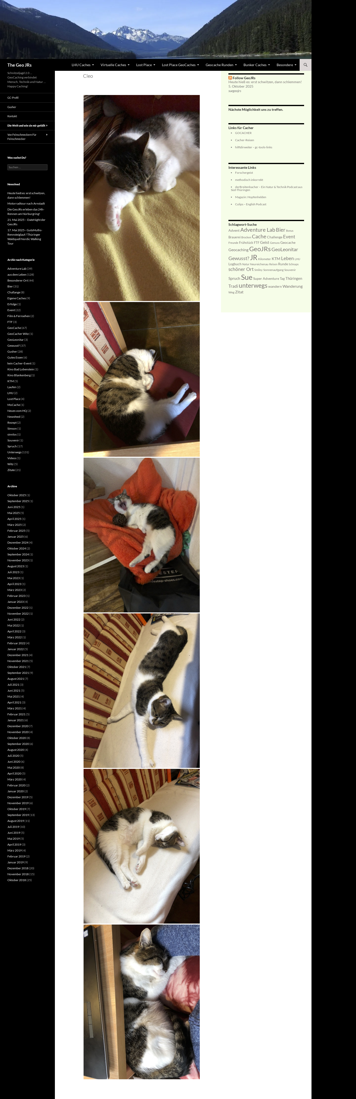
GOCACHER (243, 133)
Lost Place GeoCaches (179, 65)
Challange (13, 292)
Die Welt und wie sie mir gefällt (26, 125)
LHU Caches (81, 65)
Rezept (12, 422)
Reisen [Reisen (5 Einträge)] (273, 264)
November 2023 (18, 560)
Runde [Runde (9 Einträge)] (283, 264)
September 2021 (18, 673)
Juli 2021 (13, 684)
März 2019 (14, 850)
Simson (12, 428)
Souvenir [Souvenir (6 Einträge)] (290, 269)
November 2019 (18, 803)
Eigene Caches (16, 298)
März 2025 (14, 525)
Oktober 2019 (16, 809)
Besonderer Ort (17, 280)
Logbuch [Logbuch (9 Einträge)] (235, 264)
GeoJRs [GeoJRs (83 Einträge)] (260, 249)
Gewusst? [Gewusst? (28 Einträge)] (238, 258)
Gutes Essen (15, 357)
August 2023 (15, 566)
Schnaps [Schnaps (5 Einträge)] (294, 264)
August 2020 (15, 750)
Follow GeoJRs (244, 78)
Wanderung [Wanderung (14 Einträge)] (293, 286)
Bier (10, 286)
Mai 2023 (13, 578)
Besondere (285, 65)
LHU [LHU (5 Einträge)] (297, 259)
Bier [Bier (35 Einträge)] (280, 230)
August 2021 (15, 679)
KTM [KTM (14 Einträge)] (276, 258)
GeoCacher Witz (18, 334)
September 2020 (18, 744)
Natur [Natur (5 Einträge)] (245, 264)
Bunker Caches (255, 65)
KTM (10, 381)
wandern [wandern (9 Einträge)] (275, 286)
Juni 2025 (13, 507)
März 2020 (14, 779)
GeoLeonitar (15, 339)
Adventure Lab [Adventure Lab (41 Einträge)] (257, 229)
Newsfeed (13, 416)
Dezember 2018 (17, 868)
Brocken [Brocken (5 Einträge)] (246, 237)
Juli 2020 (13, 756)
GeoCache (14, 328)
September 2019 (18, 815)
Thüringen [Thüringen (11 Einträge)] (294, 278)
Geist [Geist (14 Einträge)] (264, 242)
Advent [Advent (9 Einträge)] (234, 230)
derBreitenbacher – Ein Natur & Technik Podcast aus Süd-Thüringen (266, 188)
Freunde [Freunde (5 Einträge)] (233, 242)
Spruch (12, 446)
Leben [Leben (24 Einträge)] (287, 258)
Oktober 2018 (16, 880)
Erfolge (12, 304)
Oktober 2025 (16, 495)
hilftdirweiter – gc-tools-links (253, 147)
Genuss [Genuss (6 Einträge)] (275, 242)
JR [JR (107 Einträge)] (253, 257)
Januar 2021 (15, 720)
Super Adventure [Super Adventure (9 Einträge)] (266, 279)
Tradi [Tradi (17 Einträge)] (233, 286)
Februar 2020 (16, 785)
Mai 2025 (13, 513)
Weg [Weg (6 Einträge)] (231, 292)
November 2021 (18, 661)
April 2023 (14, 584)
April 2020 (14, 773)
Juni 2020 (13, 761)
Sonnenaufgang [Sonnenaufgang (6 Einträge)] (273, 269)
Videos (11, 458)
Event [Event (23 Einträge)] (289, 236)
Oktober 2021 (16, 667)
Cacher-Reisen (244, 140)
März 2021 (14, 708)
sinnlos (12, 434)
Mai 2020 (13, 767)
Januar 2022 (15, 649)
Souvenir (13, 440)
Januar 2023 (15, 602)
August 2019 (15, 821)
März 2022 (14, 637)
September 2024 (18, 554)
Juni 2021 (13, 690)
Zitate (11, 470)
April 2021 (14, 702)
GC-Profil (13, 97)
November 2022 (18, 613)
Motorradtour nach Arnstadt (26, 203)
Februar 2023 (16, 596)
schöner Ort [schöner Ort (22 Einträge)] (241, 269)
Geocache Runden (219, 65)
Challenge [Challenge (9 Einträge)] (274, 237)
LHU (10, 393)
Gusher (11, 107)
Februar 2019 (16, 856)
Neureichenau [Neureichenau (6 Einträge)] (259, 264)
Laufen (11, 387)
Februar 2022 (16, 643)
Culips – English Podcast (250, 204)
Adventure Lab (16, 268)
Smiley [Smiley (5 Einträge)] (258, 269)
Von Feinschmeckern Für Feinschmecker (21, 136)
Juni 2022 (13, 619)
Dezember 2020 (17, 726)
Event (11, 310)
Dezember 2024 (17, 542)
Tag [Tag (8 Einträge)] (282, 279)
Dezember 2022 (17, 607)
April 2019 (14, 844)
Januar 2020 (15, 791)
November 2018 (18, 874)
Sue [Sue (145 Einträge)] (246, 277)
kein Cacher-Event (19, 363)
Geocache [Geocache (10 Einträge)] (287, 242)
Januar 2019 (15, 862)
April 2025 (14, 519)
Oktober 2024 (16, 548)
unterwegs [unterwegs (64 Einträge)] (253, 285)
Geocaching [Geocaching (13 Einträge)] (238, 249)
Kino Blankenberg (19, 375)
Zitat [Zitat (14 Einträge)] (239, 291)
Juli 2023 (13, 572)
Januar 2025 (15, 536)
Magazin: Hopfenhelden (250, 197)
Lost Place (144, 65)
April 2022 (14, 631)
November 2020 (18, 732)
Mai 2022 (13, 625)
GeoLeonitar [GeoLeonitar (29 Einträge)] (284, 249)
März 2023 (14, 590)
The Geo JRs (19, 65)
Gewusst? (13, 345)
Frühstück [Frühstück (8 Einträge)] (246, 243)
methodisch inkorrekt (249, 180)
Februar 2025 (16, 530)
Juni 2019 (13, 832)
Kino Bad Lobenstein (20, 369)
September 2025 (18, 501)
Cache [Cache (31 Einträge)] (259, 236)
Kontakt (12, 116)
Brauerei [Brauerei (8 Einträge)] (234, 237)
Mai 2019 (13, 838)
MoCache (13, 405)
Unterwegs (14, 452)
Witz (10, 464)
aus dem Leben (16, 274)
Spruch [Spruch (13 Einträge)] (234, 278)
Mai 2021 (13, 696)
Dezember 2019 (17, 797)
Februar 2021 (16, 714)
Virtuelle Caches (113, 65)
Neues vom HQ (17, 411)
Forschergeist (244, 172)
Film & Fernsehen (18, 316)
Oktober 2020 (16, 738)
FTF (10, 322)
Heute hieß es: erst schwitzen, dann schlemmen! (265, 82)
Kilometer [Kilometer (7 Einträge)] (264, 259)
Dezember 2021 (17, 655)
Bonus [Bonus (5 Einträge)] (289, 230)
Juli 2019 (13, 827)
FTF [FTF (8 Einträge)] (256, 243)
